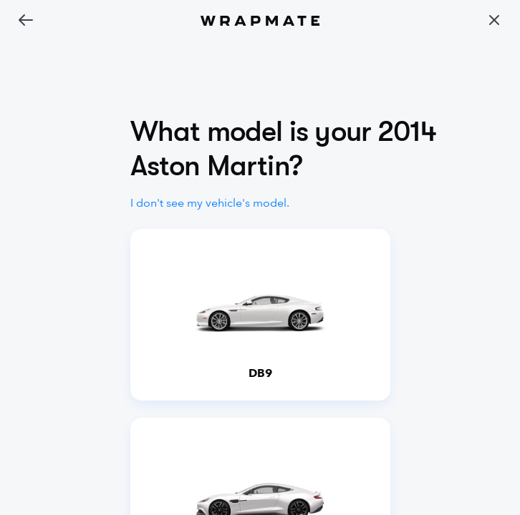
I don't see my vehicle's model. (209, 203)
